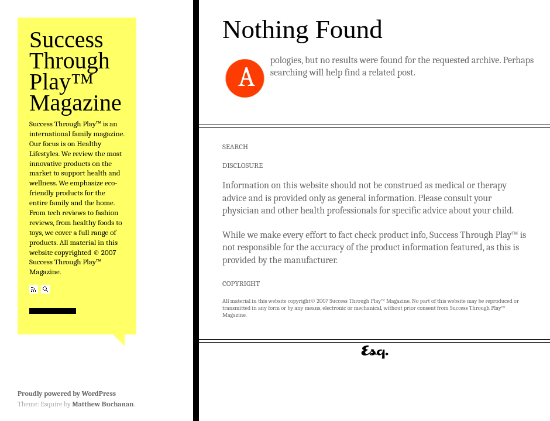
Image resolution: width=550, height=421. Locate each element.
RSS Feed (33, 289)
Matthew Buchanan (102, 404)
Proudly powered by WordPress (67, 393)
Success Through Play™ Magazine (75, 71)
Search (45, 289)
